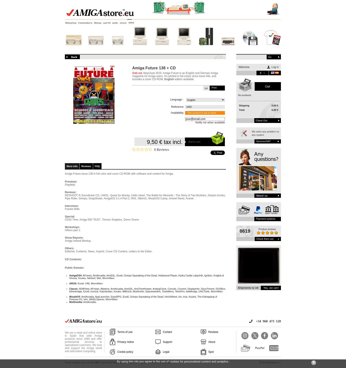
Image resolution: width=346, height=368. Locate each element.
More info (72, 166)
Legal (166, 351)
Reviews (86, 166)
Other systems (228, 47)
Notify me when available (210, 122)
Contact (167, 332)
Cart (267, 86)
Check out (261, 120)
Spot (211, 351)
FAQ (97, 166)
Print (214, 87)
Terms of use (125, 332)
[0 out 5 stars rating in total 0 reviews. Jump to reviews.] (150, 149)
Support (167, 341)
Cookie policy (125, 351)
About (211, 341)
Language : (176, 99)
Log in (275, 67)
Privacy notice (125, 341)
